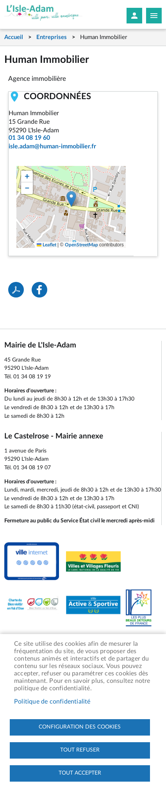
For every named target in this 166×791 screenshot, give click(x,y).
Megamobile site (154, 15)
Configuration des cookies (80, 727)
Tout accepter (80, 773)
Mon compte (134, 15)
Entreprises (51, 37)
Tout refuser (80, 750)
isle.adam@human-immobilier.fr (52, 146)
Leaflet (46, 244)
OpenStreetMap (81, 244)
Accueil (13, 37)
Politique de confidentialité (52, 701)
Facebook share (39, 290)
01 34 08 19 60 (29, 138)
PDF (16, 290)
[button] (71, 199)
